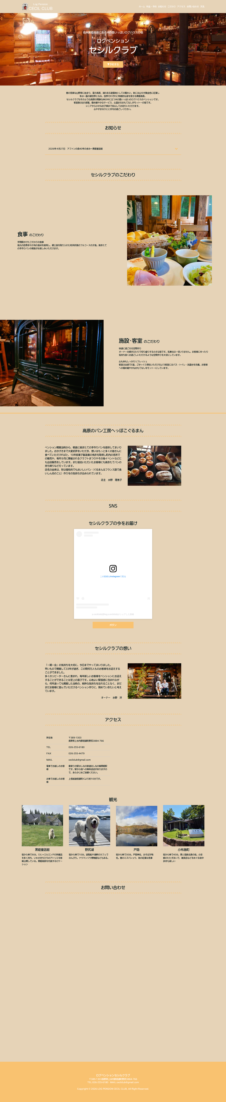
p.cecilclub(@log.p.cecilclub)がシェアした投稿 (113, 614)
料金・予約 (151, 7)
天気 (202, 7)
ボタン (113, 625)
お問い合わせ (193, 7)
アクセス (181, 7)
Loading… (113, 978)
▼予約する (113, 64)
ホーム (142, 7)
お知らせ (162, 7)
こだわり (172, 7)
